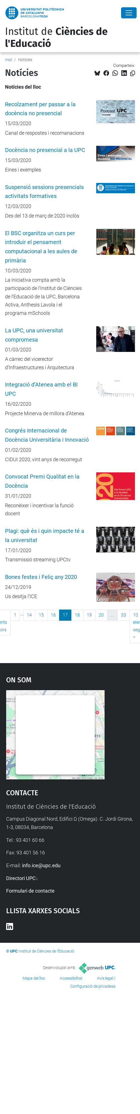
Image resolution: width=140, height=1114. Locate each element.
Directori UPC (21, 878)
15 (41, 615)
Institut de (56, 37)
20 (101, 615)
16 (53, 615)
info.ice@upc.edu (41, 865)
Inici (8, 59)
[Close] (129, 12)
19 (89, 615)
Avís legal (105, 978)
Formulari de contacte (30, 891)
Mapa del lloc (34, 978)
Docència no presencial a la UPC (45, 150)
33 (123, 615)
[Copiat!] (132, 73)
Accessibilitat (71, 978)
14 (29, 615)
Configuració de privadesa (92, 986)
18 (77, 615)
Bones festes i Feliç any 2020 (41, 577)
